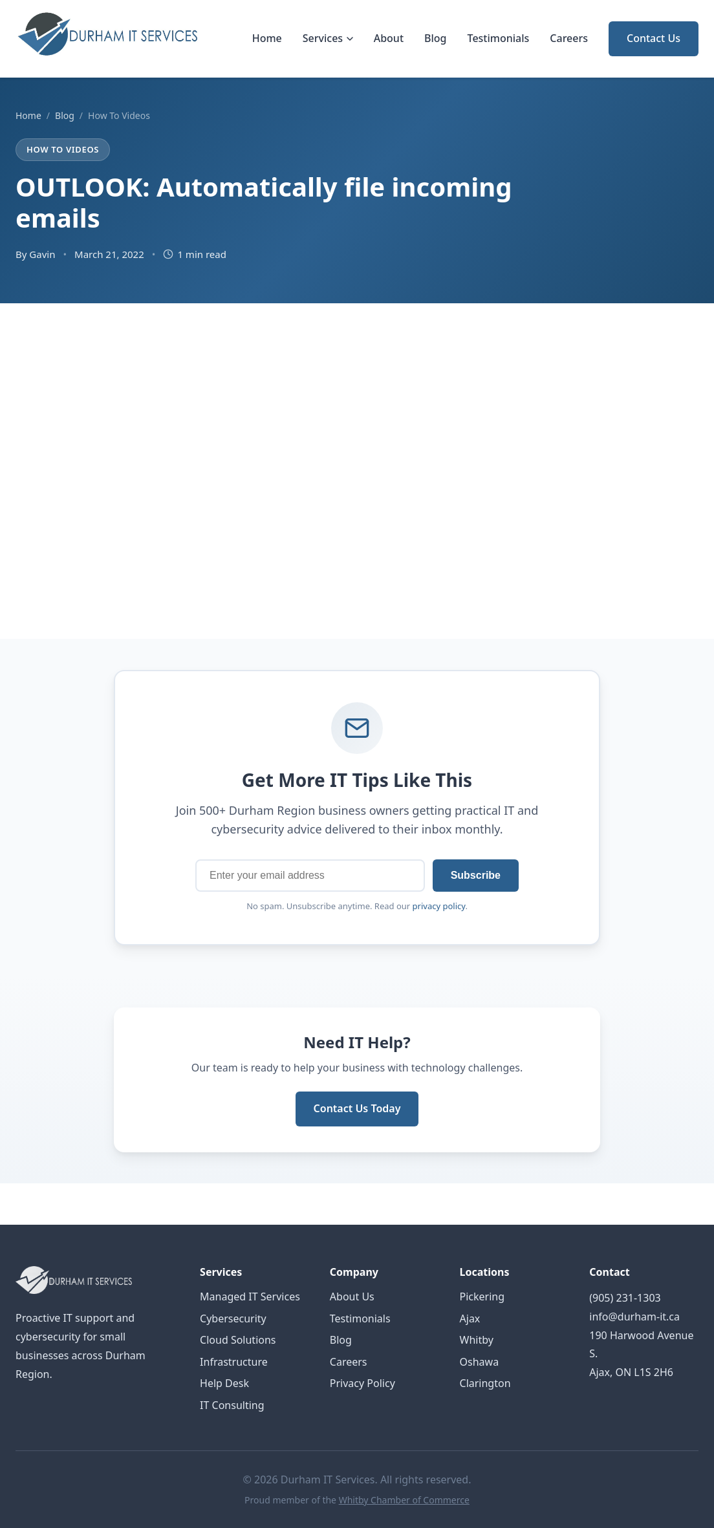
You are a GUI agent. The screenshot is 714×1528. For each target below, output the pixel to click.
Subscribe (476, 875)
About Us (352, 1296)
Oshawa (479, 1362)
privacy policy (439, 906)
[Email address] (310, 875)
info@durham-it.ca (634, 1316)
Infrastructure (234, 1362)
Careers (569, 38)
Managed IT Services (250, 1296)
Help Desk (224, 1383)
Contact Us (653, 38)
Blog (435, 38)
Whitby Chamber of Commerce (404, 1500)
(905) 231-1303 (624, 1298)
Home (267, 38)
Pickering (482, 1296)
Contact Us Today (357, 1108)
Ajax (470, 1318)
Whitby (476, 1340)
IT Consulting (232, 1405)
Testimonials (499, 38)
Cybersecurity (233, 1318)
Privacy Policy (362, 1383)
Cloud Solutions (238, 1340)
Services (328, 38)
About (389, 38)
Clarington (485, 1383)
